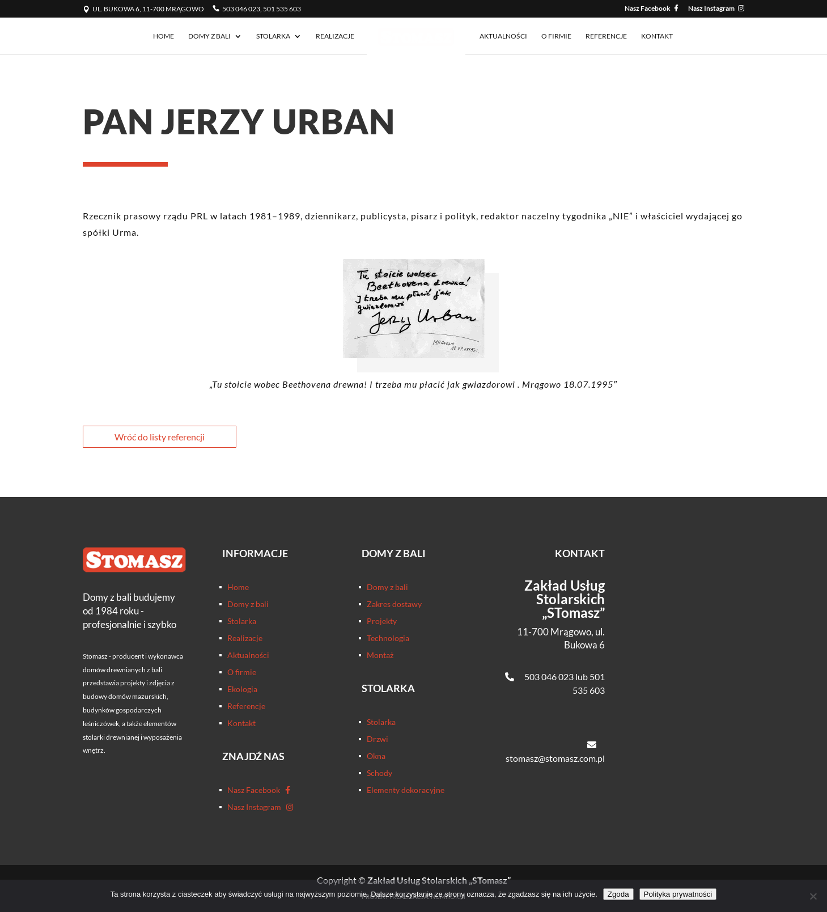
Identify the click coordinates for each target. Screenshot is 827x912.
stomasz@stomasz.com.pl (555, 758)
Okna (376, 756)
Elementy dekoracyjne (405, 790)
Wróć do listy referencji (159, 436)
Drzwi (377, 739)
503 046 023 (549, 676)
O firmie (556, 36)
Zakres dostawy (394, 604)
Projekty (382, 621)
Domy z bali (209, 36)
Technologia (388, 638)
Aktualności (503, 36)
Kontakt (657, 36)
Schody (379, 773)
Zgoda (618, 894)
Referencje (606, 36)
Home (163, 36)
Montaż (380, 655)
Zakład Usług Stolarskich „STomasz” (564, 599)
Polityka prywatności (678, 894)
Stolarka (273, 36)
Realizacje (335, 36)
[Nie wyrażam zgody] (812, 896)
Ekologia (242, 689)
